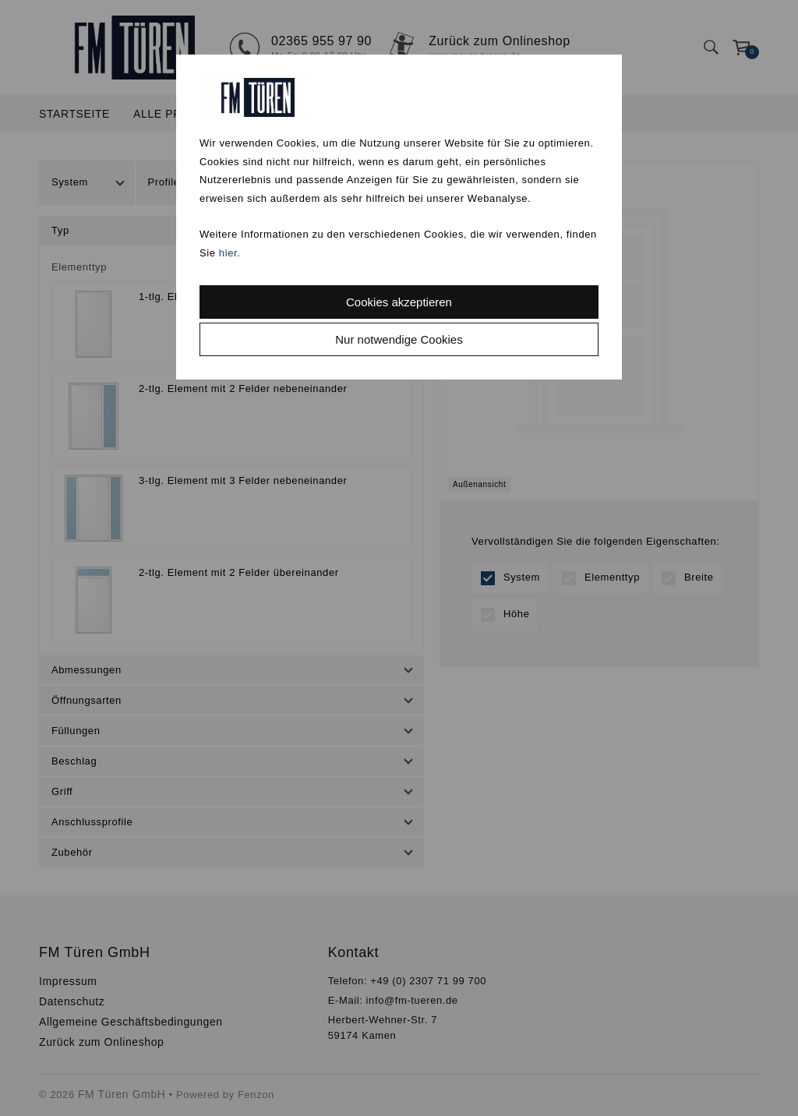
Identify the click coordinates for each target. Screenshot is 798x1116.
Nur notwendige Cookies (398, 339)
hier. (230, 253)
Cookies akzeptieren (399, 302)
